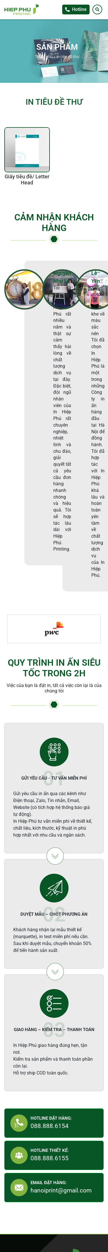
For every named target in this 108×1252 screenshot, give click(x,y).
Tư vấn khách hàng (102, 319)
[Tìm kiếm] (97, 9)
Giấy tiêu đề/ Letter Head (27, 180)
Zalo (102, 342)
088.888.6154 (50, 1126)
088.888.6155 (50, 1158)
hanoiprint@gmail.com (61, 1190)
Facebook (102, 330)
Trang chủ (44, 56)
